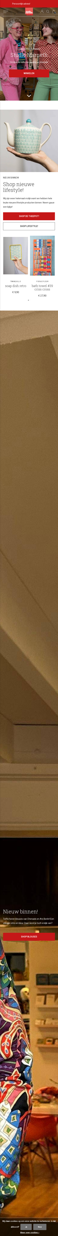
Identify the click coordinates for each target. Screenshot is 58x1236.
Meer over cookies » (29, 1232)
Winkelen (29, 73)
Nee (40, 1227)
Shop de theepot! (29, 216)
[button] (5, 11)
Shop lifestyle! (29, 226)
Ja (26, 1227)
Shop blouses (29, 936)
